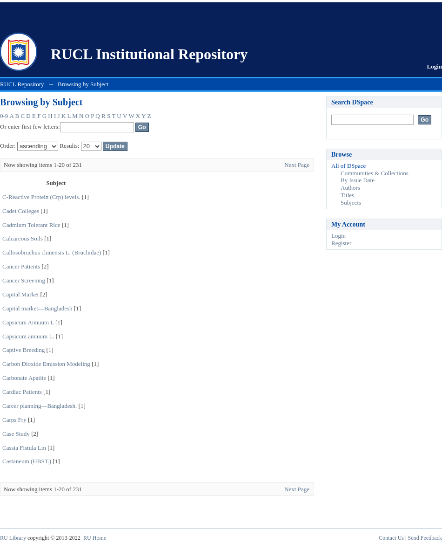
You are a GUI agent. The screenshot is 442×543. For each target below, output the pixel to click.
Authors (350, 187)
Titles (347, 195)
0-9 (4, 115)
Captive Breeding (23, 349)
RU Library (13, 538)
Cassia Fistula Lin (24, 447)
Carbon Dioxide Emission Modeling (46, 363)
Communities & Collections (375, 173)
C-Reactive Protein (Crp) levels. (41, 196)
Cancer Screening (23, 280)
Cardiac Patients (22, 391)
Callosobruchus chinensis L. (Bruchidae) (51, 252)
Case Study (16, 433)
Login (434, 66)
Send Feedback (425, 538)
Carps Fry (14, 419)
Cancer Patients (21, 266)
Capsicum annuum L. (28, 336)
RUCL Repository (22, 84)
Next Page (296, 164)
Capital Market (20, 294)
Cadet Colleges (20, 210)
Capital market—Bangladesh (37, 308)
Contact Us (391, 538)
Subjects (351, 202)
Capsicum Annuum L (28, 322)
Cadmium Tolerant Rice (31, 224)
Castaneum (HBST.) (26, 461)
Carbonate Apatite (24, 377)
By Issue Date (358, 180)
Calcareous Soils (22, 238)
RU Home (94, 538)
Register (341, 243)
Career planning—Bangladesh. (39, 405)
